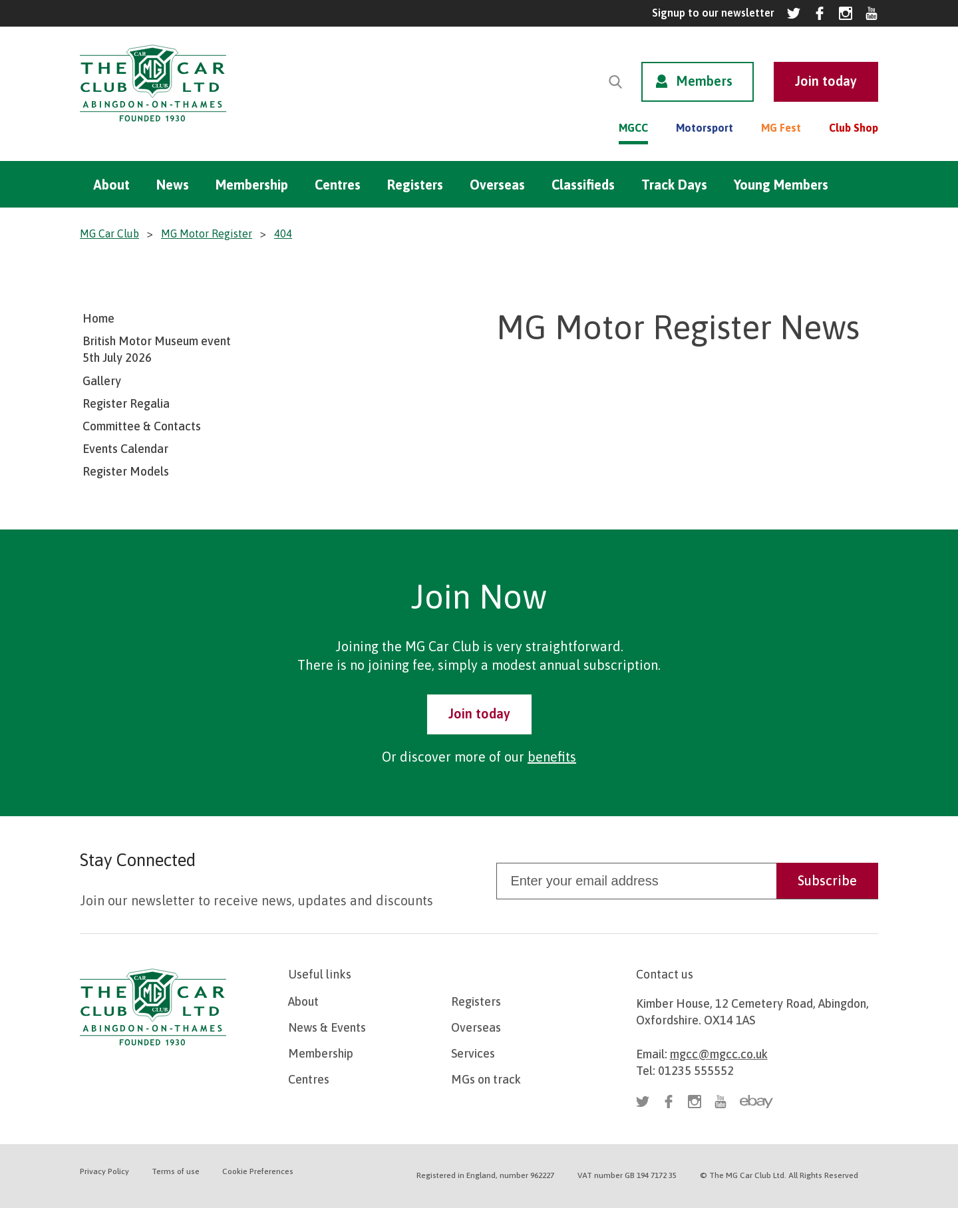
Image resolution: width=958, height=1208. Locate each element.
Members (704, 80)
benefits (552, 756)
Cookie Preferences (257, 1171)
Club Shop (853, 128)
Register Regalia (126, 403)
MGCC (633, 128)
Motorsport (704, 128)
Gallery (101, 381)
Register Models (125, 471)
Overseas (497, 184)
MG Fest (781, 128)
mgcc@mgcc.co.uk (719, 1054)
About (111, 184)
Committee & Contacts (141, 426)
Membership (252, 184)
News (172, 184)
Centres (338, 184)
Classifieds (583, 184)
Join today (479, 713)
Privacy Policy (104, 1171)
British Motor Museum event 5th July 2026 (156, 349)
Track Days (674, 184)
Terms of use (176, 1171)
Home (98, 318)
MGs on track (486, 1079)
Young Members (781, 184)
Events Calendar (125, 449)
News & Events (327, 1027)
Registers (415, 184)
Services (473, 1053)
